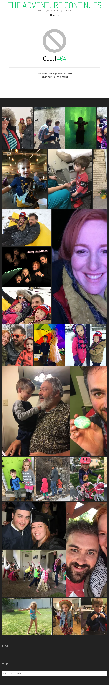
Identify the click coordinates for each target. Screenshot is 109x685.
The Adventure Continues (54, 5)
